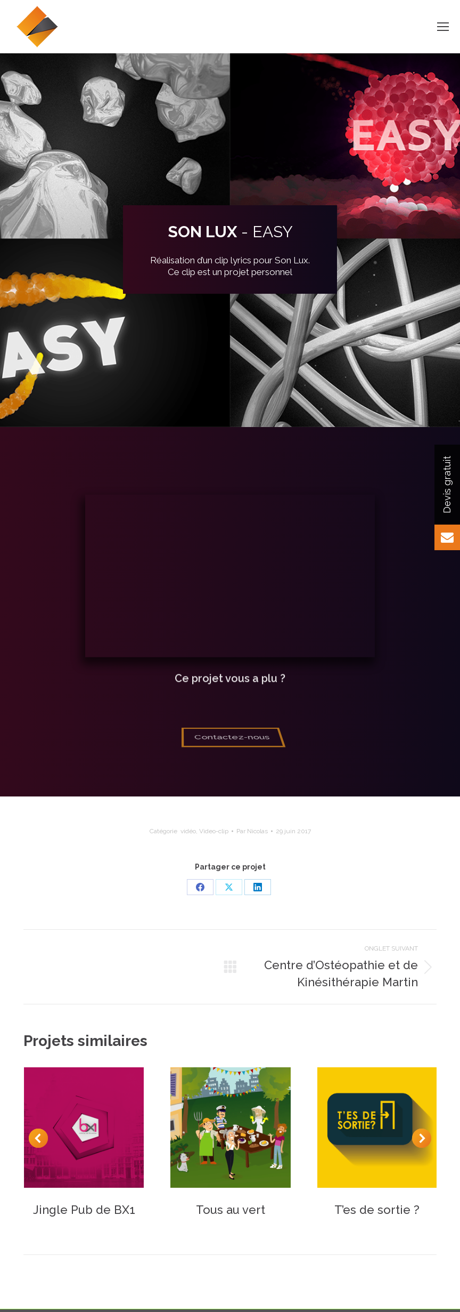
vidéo (188, 831)
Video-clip (213, 831)
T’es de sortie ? (377, 1210)
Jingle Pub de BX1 (84, 1210)
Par (252, 831)
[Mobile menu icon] (443, 26)
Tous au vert (230, 1210)
